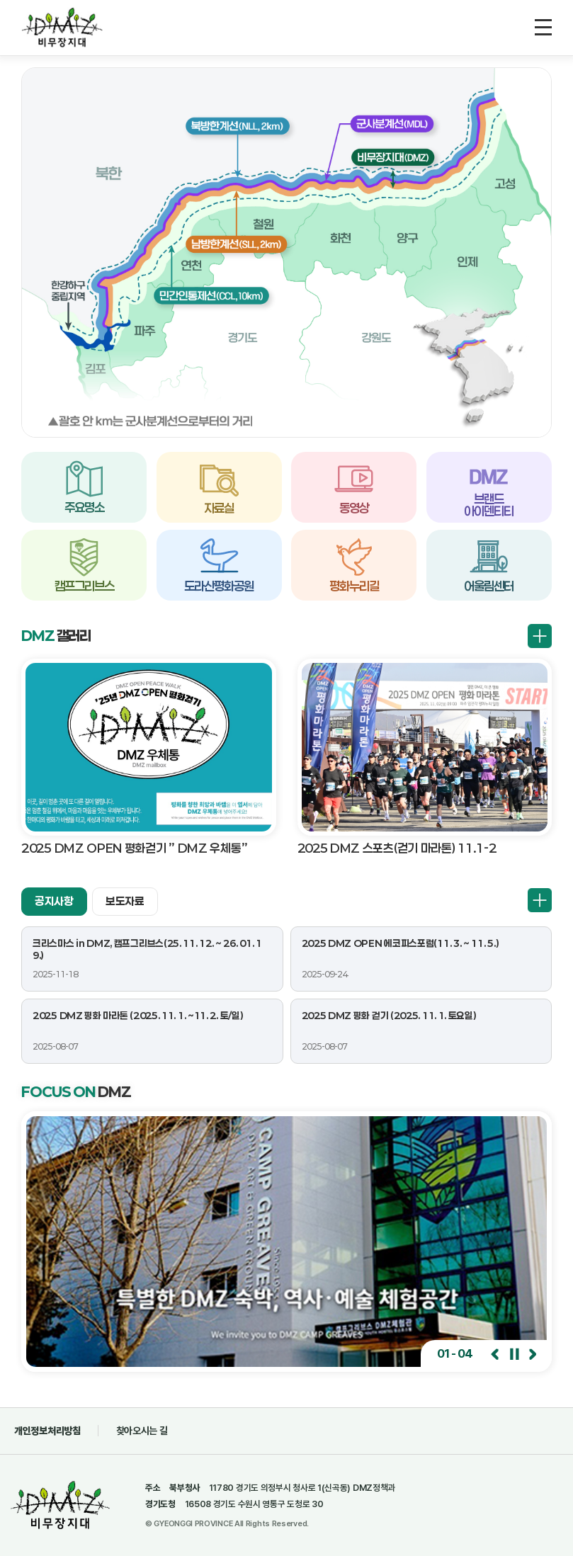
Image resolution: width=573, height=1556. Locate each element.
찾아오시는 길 (142, 1430)
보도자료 (125, 901)
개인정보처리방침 (47, 1430)
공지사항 (54, 901)
